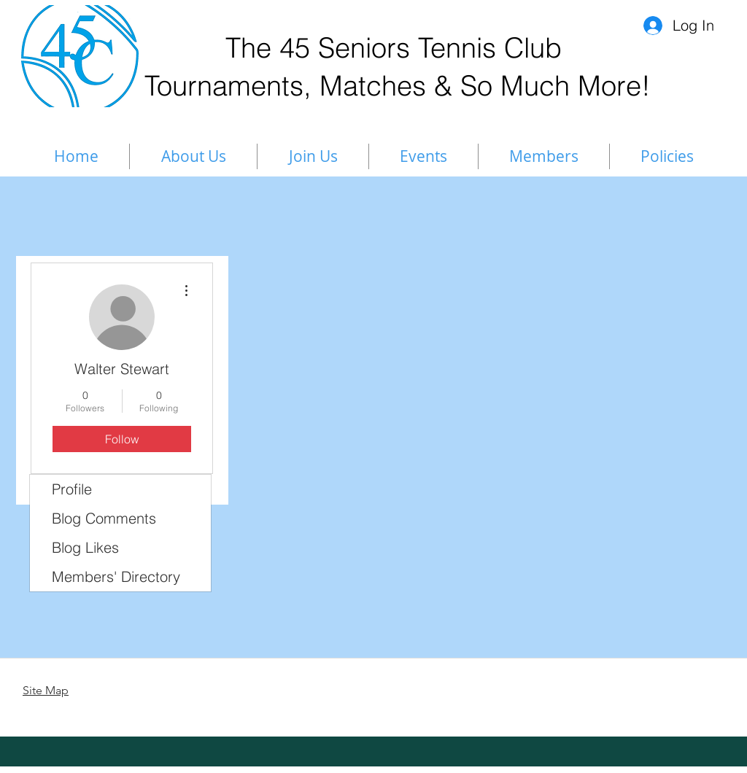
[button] (543, 156)
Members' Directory (116, 576)
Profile (72, 489)
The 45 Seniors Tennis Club (393, 48)
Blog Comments (104, 518)
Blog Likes (85, 547)
